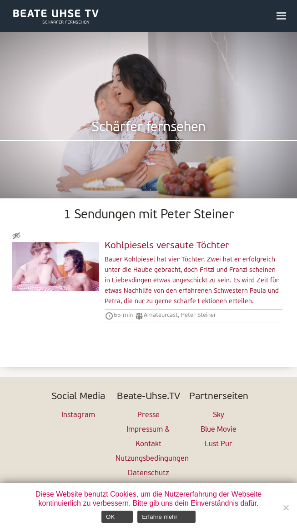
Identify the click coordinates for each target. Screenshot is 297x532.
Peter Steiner (198, 315)
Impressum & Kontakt (148, 437)
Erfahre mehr (159, 516)
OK (110, 516)
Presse (148, 415)
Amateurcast (161, 315)
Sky (218, 415)
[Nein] (285, 507)
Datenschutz (148, 473)
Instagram (78, 415)
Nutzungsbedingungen (148, 459)
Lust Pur (218, 444)
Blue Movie (219, 429)
